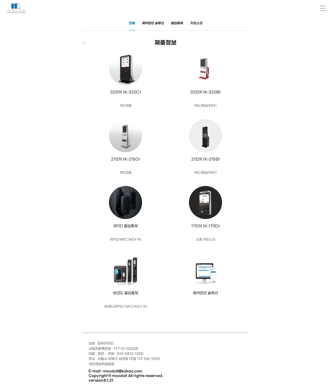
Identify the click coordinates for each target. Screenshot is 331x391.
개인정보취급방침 (101, 364)
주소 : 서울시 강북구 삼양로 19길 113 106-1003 (124, 359)
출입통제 (177, 23)
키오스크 (196, 23)
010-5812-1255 (130, 354)
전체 (132, 23)
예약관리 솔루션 (153, 23)
